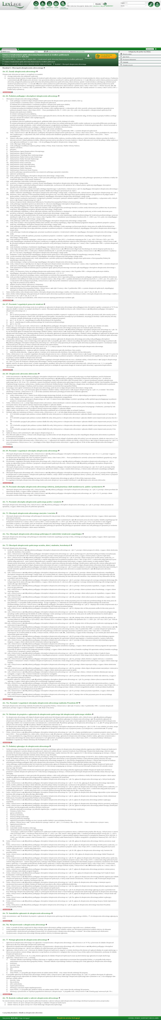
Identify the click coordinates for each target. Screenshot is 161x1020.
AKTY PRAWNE (43, 8)
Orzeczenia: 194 (7, 483)
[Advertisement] (80, 28)
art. (19, 80)
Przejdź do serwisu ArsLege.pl (68, 1018)
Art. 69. (30, 451)
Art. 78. (31, 998)
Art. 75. (26, 746)
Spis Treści (124, 56)
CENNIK (56, 7)
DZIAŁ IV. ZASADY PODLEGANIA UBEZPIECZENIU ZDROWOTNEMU (27, 64)
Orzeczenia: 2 (6, 994)
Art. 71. (32, 502)
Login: (123, 3)
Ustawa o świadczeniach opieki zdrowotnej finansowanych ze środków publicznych (36, 55)
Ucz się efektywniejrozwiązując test (106, 55)
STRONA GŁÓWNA (36, 8)
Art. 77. (25, 940)
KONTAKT (144, 1018)
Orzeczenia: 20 (7, 699)
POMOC (137, 1018)
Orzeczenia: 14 (7, 447)
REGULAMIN (153, 1018)
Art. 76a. (24, 925)
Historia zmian (126, 54)
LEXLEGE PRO (80, 51)
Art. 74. (47, 714)
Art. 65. (19, 71)
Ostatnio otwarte (126, 65)
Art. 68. (20, 374)
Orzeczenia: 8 (6, 909)
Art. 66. (30, 96)
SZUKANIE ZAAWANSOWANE (63, 8)
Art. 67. (23, 304)
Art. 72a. (42, 534)
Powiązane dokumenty (128, 59)
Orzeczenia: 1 (6, 742)
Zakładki (124, 62)
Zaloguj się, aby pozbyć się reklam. (140, 52)
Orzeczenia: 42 (7, 92)
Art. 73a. (41, 703)
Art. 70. (53, 487)
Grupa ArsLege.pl (24, 1018)
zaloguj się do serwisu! (103, 6)
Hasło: (123, 6)
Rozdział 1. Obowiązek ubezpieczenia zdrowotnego (69, 64)
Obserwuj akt (88, 56)
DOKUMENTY (49, 7)
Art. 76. (27, 913)
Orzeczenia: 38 (7, 370)
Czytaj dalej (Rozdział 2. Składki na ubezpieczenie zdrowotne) (22, 1013)
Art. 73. (37, 545)
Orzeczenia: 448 (7, 300)
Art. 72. (29, 513)
